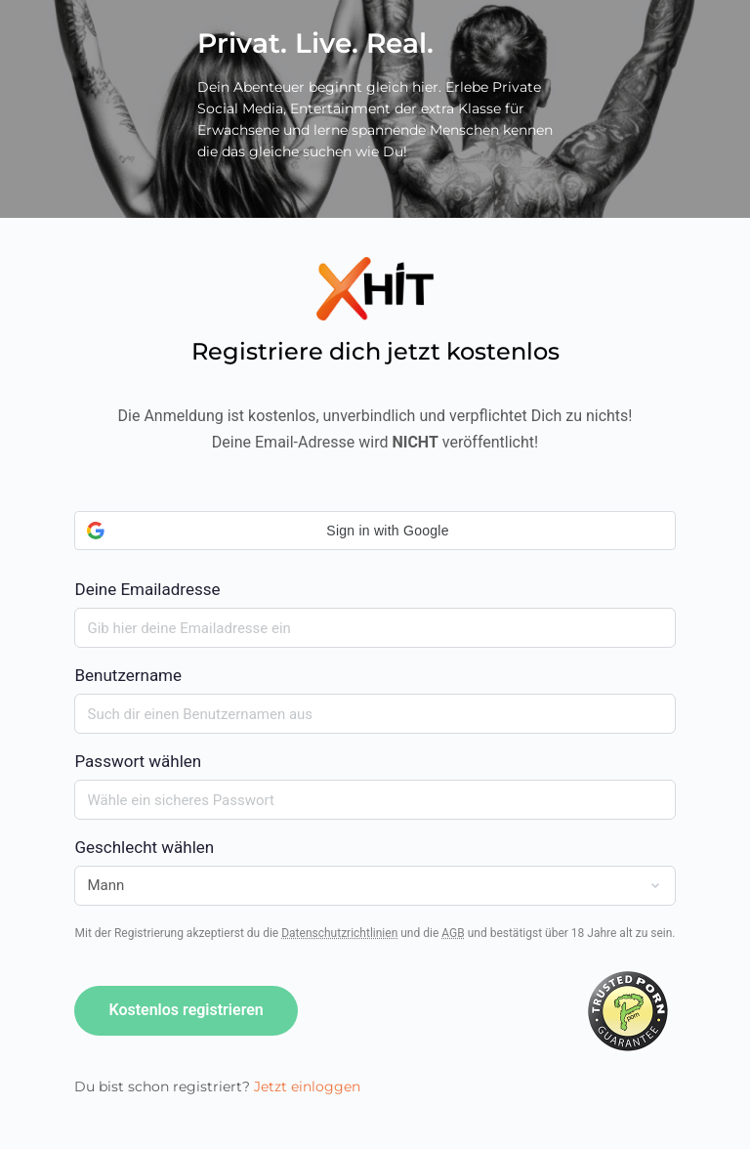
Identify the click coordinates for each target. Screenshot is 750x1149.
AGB (452, 933)
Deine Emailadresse (374, 555)
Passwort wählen (137, 761)
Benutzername (128, 675)
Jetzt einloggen (307, 1086)
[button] (374, 530)
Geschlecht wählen (144, 847)
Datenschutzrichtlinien (339, 933)
